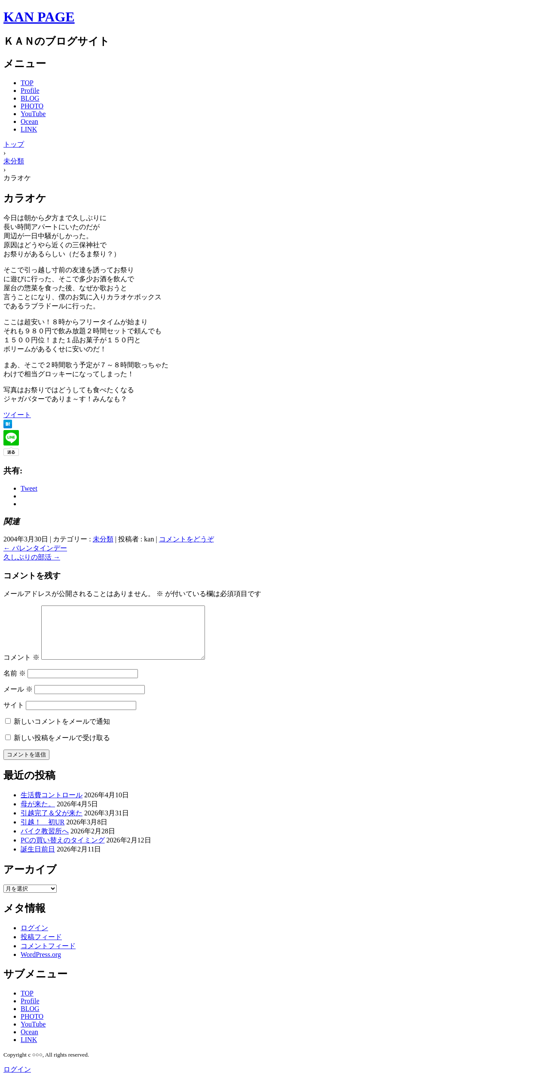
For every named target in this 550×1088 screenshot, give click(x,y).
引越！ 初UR (42, 832)
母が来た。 (38, 814)
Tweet (29, 488)
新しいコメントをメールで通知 (62, 731)
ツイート (17, 414)
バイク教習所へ (45, 841)
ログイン (34, 938)
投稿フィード (41, 947)
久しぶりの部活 (31, 557)
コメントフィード (48, 956)
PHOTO (32, 106)
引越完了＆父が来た (51, 823)
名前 (14, 683)
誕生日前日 (38, 859)
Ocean (29, 121)
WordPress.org (41, 964)
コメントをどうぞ (186, 539)
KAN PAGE (39, 17)
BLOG (30, 98)
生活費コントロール (51, 805)
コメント (21, 667)
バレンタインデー (35, 548)
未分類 (103, 539)
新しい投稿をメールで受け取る (62, 748)
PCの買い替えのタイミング (63, 850)
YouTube (33, 113)
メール (18, 699)
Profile (30, 90)
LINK (29, 129)
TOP (27, 82)
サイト (13, 715)
